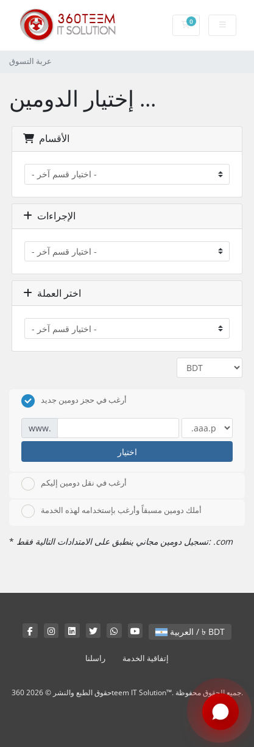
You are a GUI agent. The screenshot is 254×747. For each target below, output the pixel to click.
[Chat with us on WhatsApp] (220, 712)
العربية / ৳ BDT (190, 631)
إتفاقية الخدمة (145, 658)
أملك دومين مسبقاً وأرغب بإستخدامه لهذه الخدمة (111, 511)
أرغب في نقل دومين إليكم (74, 483)
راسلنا (95, 658)
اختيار (127, 452)
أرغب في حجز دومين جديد (74, 401)
